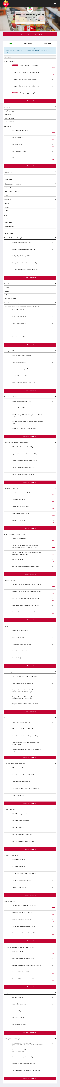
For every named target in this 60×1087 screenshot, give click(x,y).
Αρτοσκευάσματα (9, 672)
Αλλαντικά (8, 188)
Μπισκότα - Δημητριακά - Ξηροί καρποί (16, 442)
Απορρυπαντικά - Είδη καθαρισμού (14, 534)
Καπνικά (6, 284)
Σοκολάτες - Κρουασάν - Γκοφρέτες (14, 763)
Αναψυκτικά (8, 222)
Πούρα (6, 295)
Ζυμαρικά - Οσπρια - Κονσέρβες (13, 238)
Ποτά (6, 210)
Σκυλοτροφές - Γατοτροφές (12, 1039)
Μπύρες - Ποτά (9, 233)
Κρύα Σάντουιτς (9, 121)
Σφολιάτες (8, 114)
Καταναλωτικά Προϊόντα (11, 397)
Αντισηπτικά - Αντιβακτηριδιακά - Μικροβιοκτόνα (19, 947)
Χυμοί (6, 219)
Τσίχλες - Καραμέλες (10, 809)
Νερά (6, 230)
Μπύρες (7, 207)
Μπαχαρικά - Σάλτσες (10, 351)
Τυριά (6, 195)
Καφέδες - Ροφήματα (10, 111)
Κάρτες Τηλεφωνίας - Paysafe (13, 303)
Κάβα (5, 215)
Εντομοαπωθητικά (9, 901)
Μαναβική (7, 993)
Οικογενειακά (9, 179)
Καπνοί (7, 291)
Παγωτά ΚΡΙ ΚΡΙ (8, 172)
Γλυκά (6, 626)
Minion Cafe (7, 107)
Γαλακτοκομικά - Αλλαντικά (12, 184)
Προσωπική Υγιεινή (9, 580)
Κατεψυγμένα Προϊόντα (11, 855)
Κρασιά (7, 203)
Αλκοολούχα (7, 199)
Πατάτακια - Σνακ (9, 718)
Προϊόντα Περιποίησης (11, 488)
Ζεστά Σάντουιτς (9, 118)
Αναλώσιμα (7, 126)
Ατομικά (7, 176)
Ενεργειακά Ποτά (9, 226)
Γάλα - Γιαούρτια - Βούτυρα (12, 191)
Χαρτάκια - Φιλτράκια (11, 298)
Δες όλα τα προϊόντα (30, 101)
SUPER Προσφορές (9, 61)
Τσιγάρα (7, 287)
